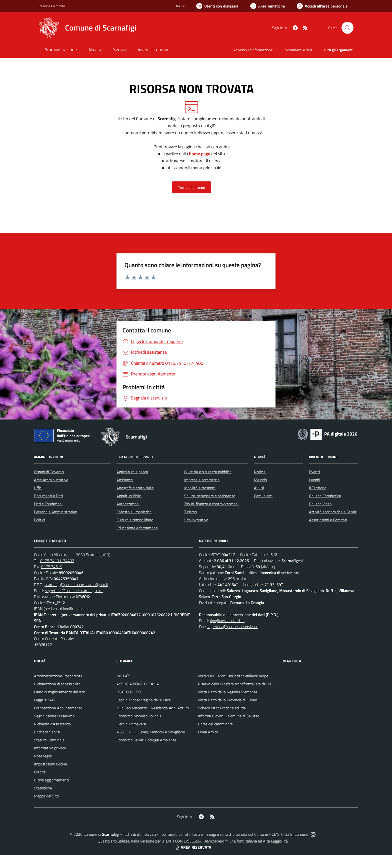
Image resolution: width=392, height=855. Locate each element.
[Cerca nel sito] (348, 28)
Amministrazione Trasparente (58, 676)
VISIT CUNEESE (129, 692)
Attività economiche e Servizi (333, 512)
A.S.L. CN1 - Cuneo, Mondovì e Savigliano (150, 732)
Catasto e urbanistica (134, 512)
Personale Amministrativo (55, 512)
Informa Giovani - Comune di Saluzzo (228, 716)
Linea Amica (208, 732)
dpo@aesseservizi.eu (227, 621)
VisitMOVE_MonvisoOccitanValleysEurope (233, 676)
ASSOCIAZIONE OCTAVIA (137, 684)
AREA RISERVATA (193, 847)
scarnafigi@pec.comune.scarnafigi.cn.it (76, 585)
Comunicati (263, 496)
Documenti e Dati (48, 496)
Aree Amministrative (51, 480)
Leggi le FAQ (44, 700)
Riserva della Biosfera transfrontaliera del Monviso (240, 684)
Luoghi (314, 480)
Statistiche (43, 788)
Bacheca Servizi (47, 732)
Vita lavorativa (196, 520)
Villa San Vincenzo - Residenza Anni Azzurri (152, 708)
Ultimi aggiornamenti (51, 780)
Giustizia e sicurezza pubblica (208, 472)
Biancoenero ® (216, 841)
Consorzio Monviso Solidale (139, 716)
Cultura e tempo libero (134, 520)
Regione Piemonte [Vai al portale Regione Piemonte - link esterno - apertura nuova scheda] (51, 6)
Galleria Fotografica (325, 496)
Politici (39, 520)
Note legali (43, 756)
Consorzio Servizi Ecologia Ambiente (146, 740)
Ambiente (124, 480)
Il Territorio (317, 488)
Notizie (260, 472)
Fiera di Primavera (131, 724)
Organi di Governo (49, 472)
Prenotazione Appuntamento (58, 708)
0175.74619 (51, 567)
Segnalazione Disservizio (54, 716)
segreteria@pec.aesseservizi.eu (232, 627)
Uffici (38, 488)
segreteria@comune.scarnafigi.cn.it (74, 591)
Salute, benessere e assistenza (209, 496)
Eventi (314, 472)
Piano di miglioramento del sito (59, 692)
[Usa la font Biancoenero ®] (217, 6)
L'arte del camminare (215, 724)
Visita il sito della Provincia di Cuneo (227, 700)
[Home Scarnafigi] (87, 28)
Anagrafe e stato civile (135, 488)
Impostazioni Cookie (50, 764)
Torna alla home (191, 187)
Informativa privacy (50, 748)
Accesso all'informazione (253, 50)
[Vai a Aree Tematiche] (267, 6)
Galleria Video (320, 504)
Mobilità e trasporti (200, 488)
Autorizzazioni (128, 504)
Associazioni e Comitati (328, 520)
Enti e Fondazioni (48, 504)
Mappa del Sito (46, 796)
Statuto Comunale (49, 740)
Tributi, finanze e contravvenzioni (211, 504)
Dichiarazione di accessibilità (57, 684)
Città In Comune (294, 834)
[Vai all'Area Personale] (322, 6)
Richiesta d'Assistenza (52, 724)
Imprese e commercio (202, 480)
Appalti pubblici (129, 496)
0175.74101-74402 (57, 561)
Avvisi (259, 488)
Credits (40, 772)
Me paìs (260, 480)
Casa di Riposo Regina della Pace (143, 700)
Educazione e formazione (137, 528)
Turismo (190, 512)
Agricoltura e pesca (132, 472)
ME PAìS (123, 676)
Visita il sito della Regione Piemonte (227, 692)
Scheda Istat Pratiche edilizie (222, 708)
